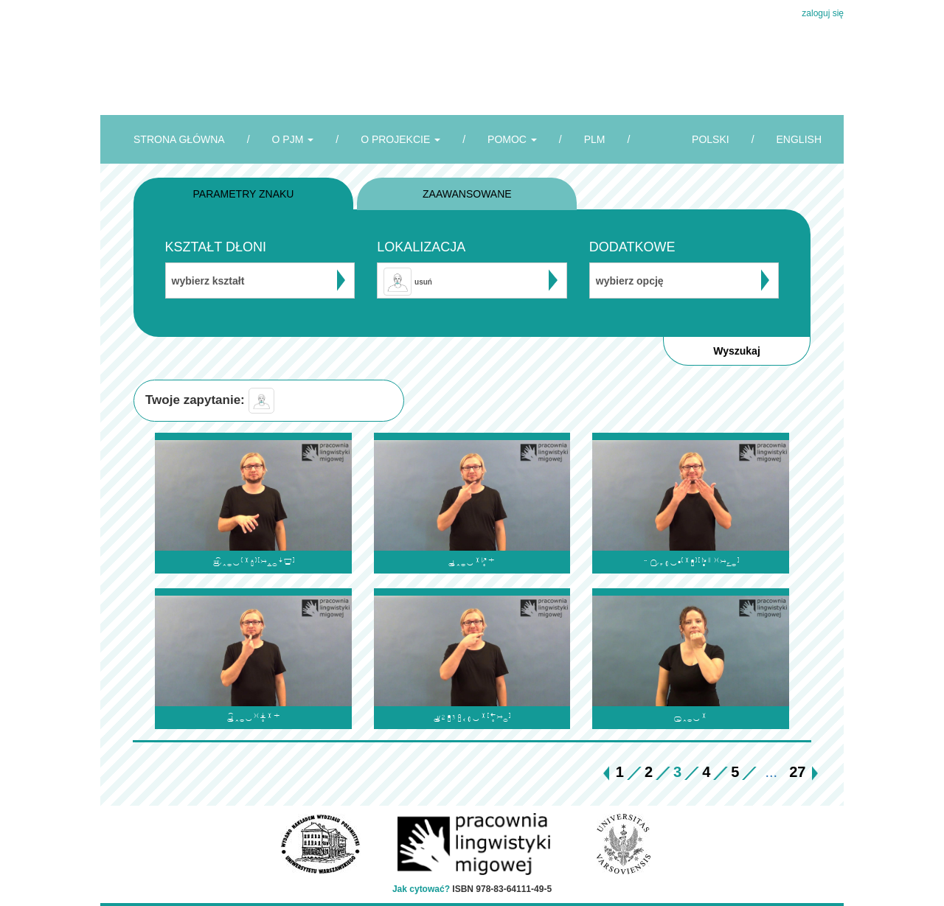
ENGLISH (799, 139)
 (690, 717)
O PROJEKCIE (400, 139)
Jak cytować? (421, 889)
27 (797, 772)
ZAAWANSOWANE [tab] (467, 194)
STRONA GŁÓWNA (179, 139)
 (472, 562)
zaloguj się (823, 13)
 (472, 717)
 (253, 717)
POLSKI (710, 139)
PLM (594, 139)
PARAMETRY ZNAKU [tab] (243, 194)
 (691, 562)
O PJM (293, 139)
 (253, 562)
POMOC (512, 139)
